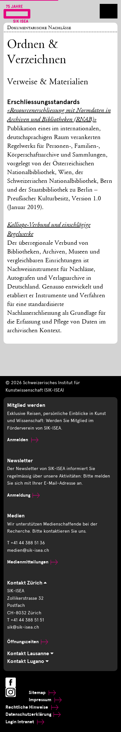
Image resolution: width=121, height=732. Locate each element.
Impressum (45, 699)
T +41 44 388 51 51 (25, 620)
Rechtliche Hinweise (31, 707)
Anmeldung (23, 495)
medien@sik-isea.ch (28, 550)
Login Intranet (24, 722)
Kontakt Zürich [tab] (27, 583)
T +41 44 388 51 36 (26, 543)
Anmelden (22, 440)
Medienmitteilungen (32, 562)
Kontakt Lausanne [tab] (30, 653)
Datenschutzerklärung (33, 714)
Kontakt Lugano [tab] (28, 661)
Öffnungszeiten (27, 641)
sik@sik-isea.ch (23, 627)
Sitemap (42, 692)
